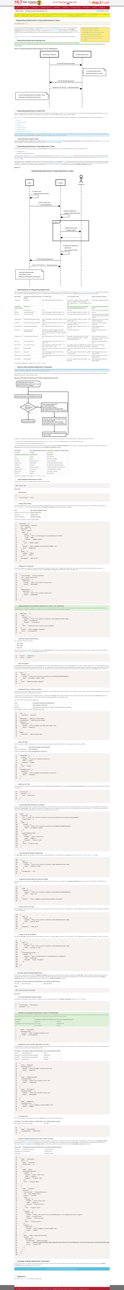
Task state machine (28, 651)
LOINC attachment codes (51, 441)
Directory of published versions (88, 16)
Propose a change (53, 1288)
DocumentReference (28, 1141)
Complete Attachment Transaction (92, 38)
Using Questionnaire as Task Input (24, 131)
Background (26, 7)
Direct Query (35, 7)
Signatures (66, 7)
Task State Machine (21, 129)
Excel (41, 363)
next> (106, 11)
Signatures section (23, 1277)
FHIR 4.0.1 (75, 1287)
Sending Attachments (54, 30)
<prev (98, 11)
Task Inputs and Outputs (22, 122)
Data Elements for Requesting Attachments (92, 34)
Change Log (102, 7)
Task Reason (19, 125)
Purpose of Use (20, 123)
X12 (65, 161)
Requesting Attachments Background (91, 28)
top (62, 1284)
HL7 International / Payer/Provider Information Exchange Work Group (36, 1287)
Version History (35, 1288)
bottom (102, 11)
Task (66, 113)
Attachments (57, 7)
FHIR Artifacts (86, 7)
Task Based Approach (46, 7)
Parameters (78, 998)
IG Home (18, 7)
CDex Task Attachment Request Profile (49, 29)
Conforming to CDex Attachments (25, 36)
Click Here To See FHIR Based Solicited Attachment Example (62, 1267)
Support (94, 7)
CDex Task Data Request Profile (52, 142)
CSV (36, 363)
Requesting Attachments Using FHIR (91, 30)
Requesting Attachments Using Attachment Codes (93, 32)
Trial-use (26, 23)
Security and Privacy (76, 7)
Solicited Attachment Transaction (93, 36)
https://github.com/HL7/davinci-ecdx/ (60, 16)
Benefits (18, 120)
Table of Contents (22, 1288)
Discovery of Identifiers (22, 127)
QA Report (29, 1288)
